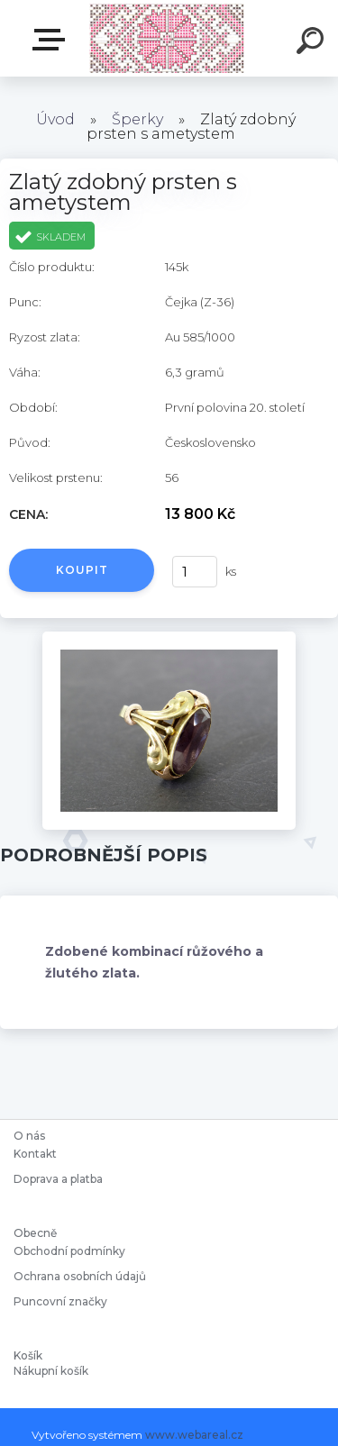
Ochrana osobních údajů (80, 1276)
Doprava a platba (58, 1179)
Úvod (55, 119)
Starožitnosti (52, 39)
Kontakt (36, 1153)
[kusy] (192, 571)
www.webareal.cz (194, 1434)
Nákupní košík (51, 1371)
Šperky (137, 119)
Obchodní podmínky (69, 1251)
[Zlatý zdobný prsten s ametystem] (169, 638)
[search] (313, 43)
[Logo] (167, 38)
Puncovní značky (60, 1301)
